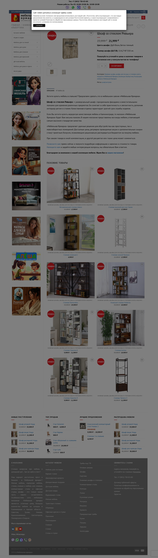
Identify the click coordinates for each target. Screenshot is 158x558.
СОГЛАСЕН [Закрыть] (39, 25)
